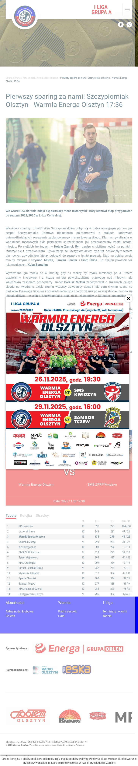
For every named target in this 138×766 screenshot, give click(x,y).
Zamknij (111, 762)
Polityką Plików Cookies (93, 758)
